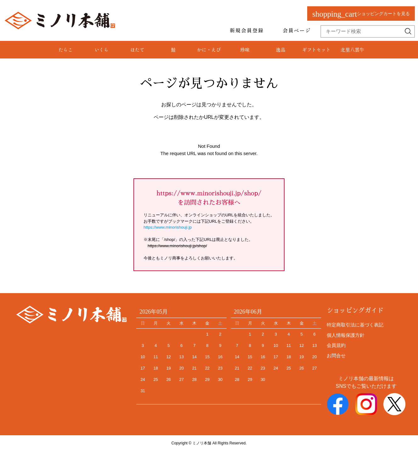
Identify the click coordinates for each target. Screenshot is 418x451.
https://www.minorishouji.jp (168, 227)
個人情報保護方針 (345, 335)
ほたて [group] (137, 49)
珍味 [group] (245, 49)
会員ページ (297, 30)
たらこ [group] (66, 49)
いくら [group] (101, 49)
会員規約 (336, 345)
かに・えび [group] (209, 49)
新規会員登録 (247, 30)
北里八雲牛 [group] (352, 49)
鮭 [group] (173, 49)
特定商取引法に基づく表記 (355, 324)
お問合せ (336, 355)
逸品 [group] (280, 49)
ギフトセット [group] (316, 49)
